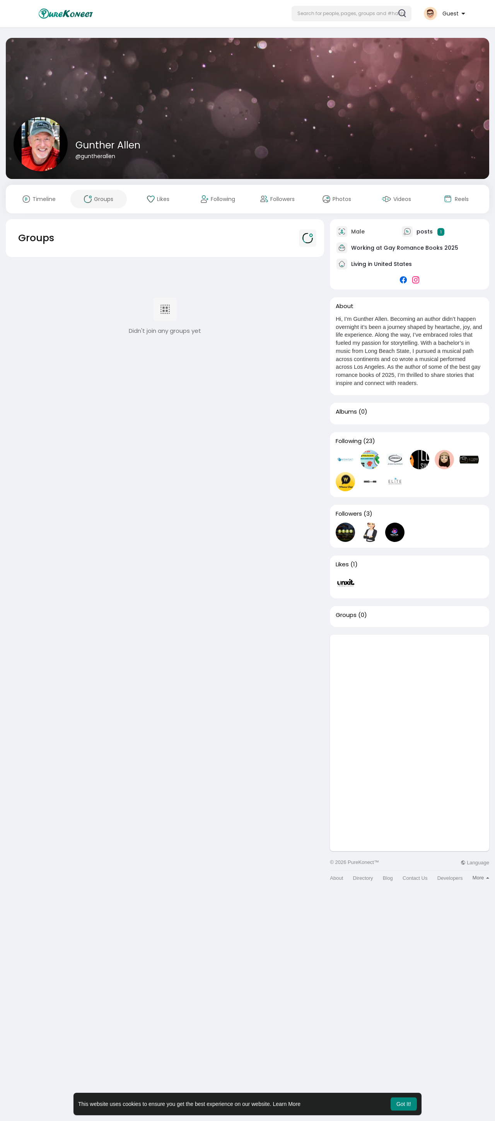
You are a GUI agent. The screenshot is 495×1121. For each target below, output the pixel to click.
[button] (351, 13)
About (336, 878)
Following (349, 441)
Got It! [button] (403, 1104)
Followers (349, 514)
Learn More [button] (287, 1104)
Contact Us (415, 878)
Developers (450, 878)
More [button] (481, 878)
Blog (388, 878)
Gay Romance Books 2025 (421, 248)
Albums (346, 412)
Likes (342, 564)
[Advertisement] (409, 689)
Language (475, 862)
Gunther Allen (107, 145)
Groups (346, 615)
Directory (363, 878)
